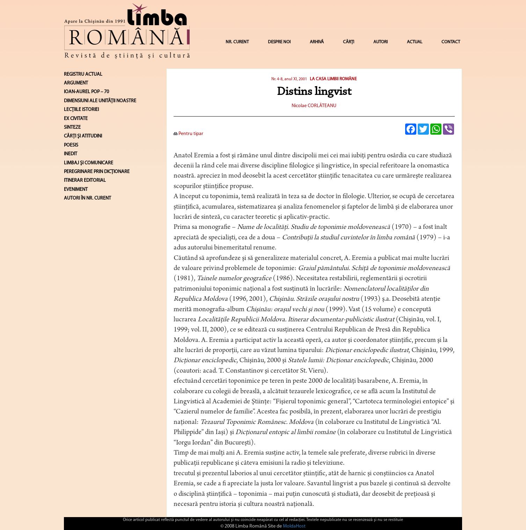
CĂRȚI (348, 42)
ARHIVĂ (317, 42)
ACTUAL (414, 42)
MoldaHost (294, 526)
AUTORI (380, 42)
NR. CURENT (237, 42)
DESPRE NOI (279, 42)
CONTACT (450, 42)
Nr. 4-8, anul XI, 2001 (289, 79)
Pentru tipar (188, 133)
